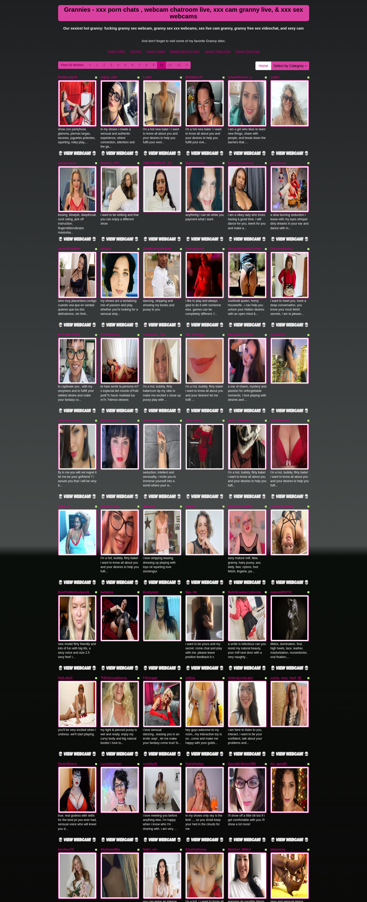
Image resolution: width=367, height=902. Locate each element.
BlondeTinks (109, 420)
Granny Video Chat (217, 51)
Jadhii (274, 77)
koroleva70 (66, 695)
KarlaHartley (194, 626)
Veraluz (105, 214)
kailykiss (106, 489)
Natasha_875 (109, 146)
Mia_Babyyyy (195, 283)
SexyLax (64, 420)
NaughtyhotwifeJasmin (244, 214)
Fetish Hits (177, 894)
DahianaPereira (281, 214)
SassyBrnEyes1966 (242, 626)
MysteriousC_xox (113, 352)
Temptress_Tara (154, 283)
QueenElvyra (67, 626)
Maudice (149, 420)
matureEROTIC (281, 489)
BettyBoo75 (193, 77)
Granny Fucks (156, 51)
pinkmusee (278, 146)
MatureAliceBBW (240, 420)
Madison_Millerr (239, 695)
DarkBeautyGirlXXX (157, 214)
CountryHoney (195, 695)
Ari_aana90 (278, 626)
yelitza (190, 558)
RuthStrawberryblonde (244, 489)
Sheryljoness (194, 214)
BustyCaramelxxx (241, 146)
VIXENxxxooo (280, 352)
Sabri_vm (150, 695)
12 (178, 65)
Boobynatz (151, 489)
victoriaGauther (69, 214)
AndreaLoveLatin (240, 558)
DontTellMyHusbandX (73, 489)
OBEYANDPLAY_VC (157, 146)
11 (170, 65)
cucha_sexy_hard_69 (285, 558)
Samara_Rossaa (70, 352)
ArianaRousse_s (240, 77)
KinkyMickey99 (69, 283)
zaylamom (277, 283)
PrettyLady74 (67, 77)
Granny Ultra (116, 51)
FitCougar (150, 558)
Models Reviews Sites (185, 51)
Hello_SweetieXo (240, 352)
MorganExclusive (240, 283)
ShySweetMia (110, 695)
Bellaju (190, 420)
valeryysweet (67, 764)
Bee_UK (191, 489)
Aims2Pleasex (153, 352)
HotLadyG (65, 558)
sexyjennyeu (67, 146)
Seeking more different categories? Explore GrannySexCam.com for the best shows (183, 858)
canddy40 (150, 626)
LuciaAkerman (111, 626)
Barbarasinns (195, 146)
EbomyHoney (110, 283)
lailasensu (277, 695)
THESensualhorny (113, 558)
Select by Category (290, 66)
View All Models (72, 65)
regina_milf (108, 77)
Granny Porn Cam (247, 51)
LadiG (147, 77)
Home (263, 66)
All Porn (135, 51)
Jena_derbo (193, 352)
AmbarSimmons (282, 420)
